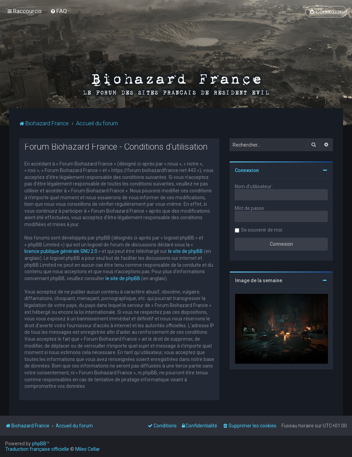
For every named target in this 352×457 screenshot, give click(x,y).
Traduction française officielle (37, 449)
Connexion (247, 170)
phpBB (39, 443)
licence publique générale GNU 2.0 (60, 251)
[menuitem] (58, 11)
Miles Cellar (87, 449)
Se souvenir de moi (261, 230)
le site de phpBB (185, 251)
